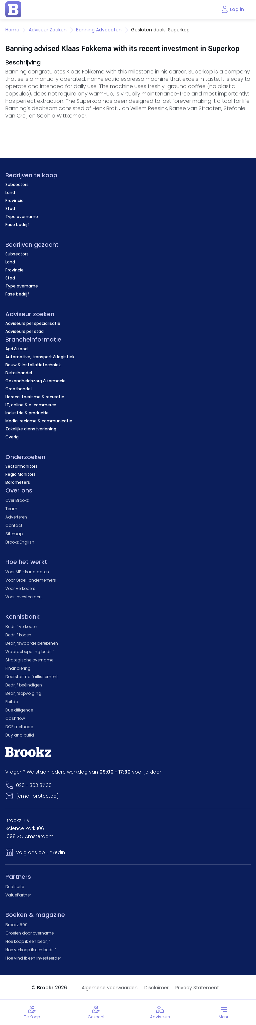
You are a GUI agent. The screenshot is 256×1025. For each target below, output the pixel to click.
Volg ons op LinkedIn (40, 852)
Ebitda (11, 701)
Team (11, 508)
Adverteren (16, 517)
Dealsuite (14, 886)
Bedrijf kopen (18, 635)
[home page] (13, 9)
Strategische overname (29, 660)
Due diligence (19, 710)
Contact (13, 525)
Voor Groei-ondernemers (30, 580)
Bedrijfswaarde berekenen (31, 643)
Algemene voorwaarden (110, 987)
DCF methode (19, 727)
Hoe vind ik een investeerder (33, 958)
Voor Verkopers (20, 588)
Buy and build (19, 735)
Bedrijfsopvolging (23, 693)
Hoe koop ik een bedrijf (27, 941)
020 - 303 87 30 (34, 785)
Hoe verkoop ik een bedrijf (30, 950)
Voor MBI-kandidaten (27, 572)
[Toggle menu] (224, 1012)
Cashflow (15, 718)
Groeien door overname (29, 933)
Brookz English (19, 542)
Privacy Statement (197, 987)
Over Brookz (17, 500)
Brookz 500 (16, 925)
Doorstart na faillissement (31, 676)
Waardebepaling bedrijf (29, 651)
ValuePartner (18, 895)
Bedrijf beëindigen (23, 685)
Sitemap (14, 534)
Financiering (18, 668)
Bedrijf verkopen (21, 626)
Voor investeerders (24, 597)
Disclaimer (156, 987)
